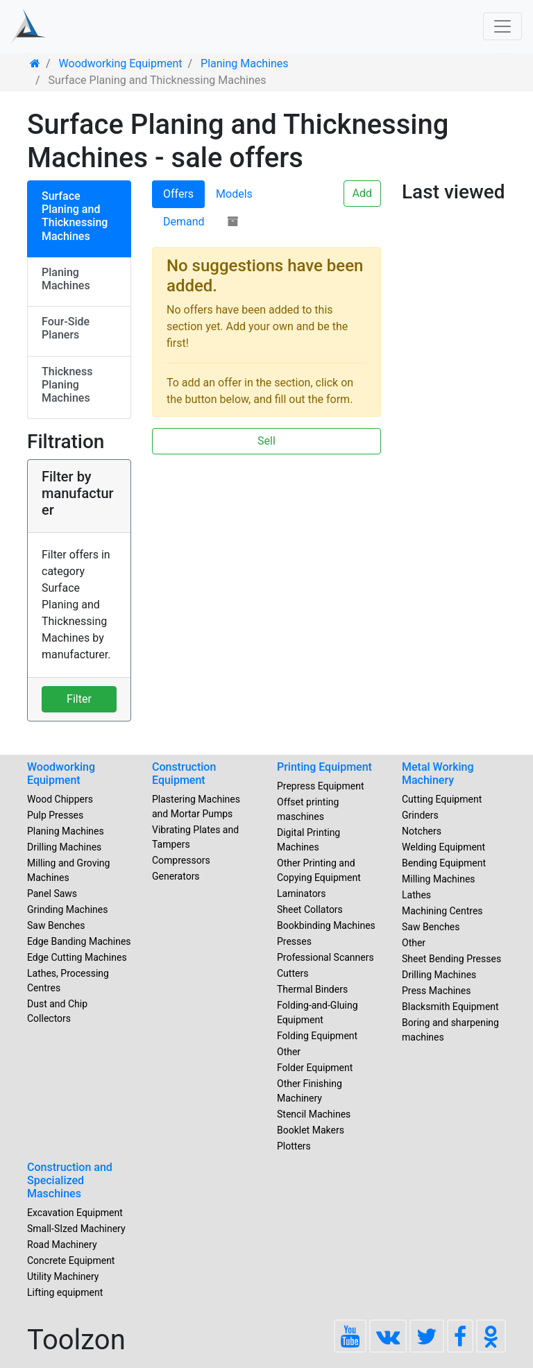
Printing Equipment (324, 766)
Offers (178, 193)
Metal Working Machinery (438, 773)
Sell (266, 440)
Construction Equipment (184, 773)
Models (234, 193)
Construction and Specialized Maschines (69, 1180)
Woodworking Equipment (61, 773)
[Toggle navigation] (502, 26)
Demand (184, 221)
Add (362, 193)
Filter (79, 699)
